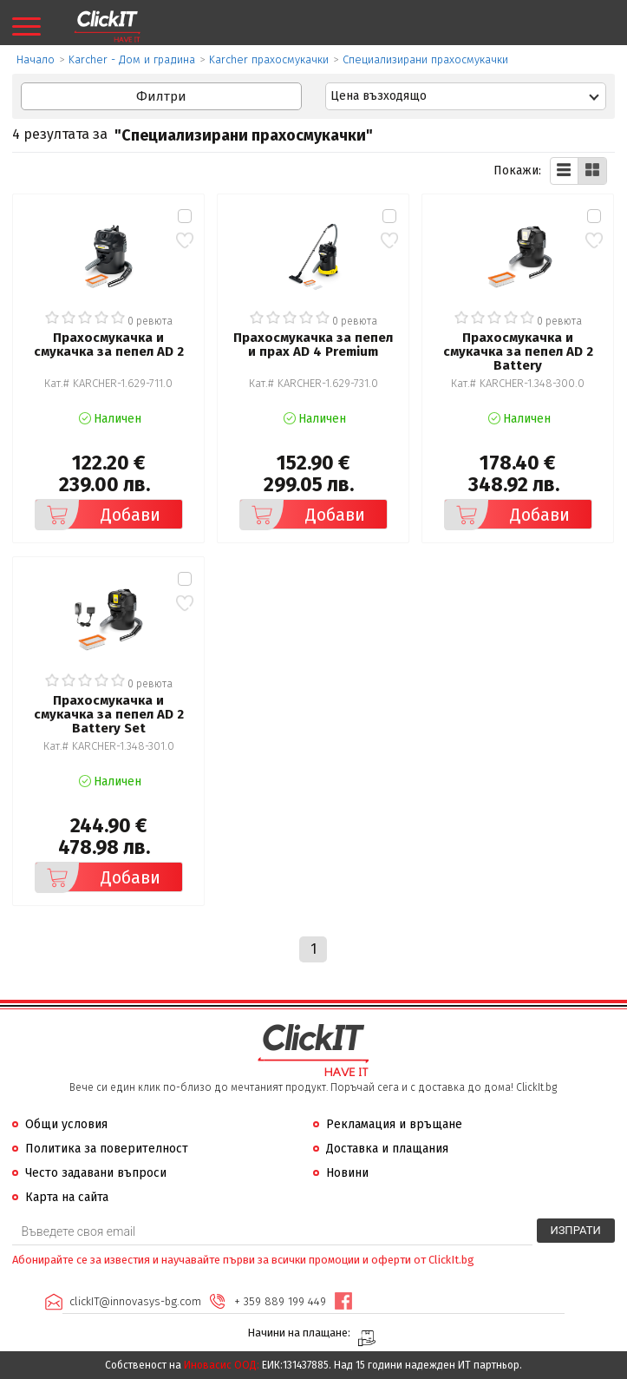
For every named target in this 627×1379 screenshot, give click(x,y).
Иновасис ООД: (221, 1365)
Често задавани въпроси (96, 1173)
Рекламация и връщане (394, 1124)
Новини (347, 1173)
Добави (98, 514)
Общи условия (66, 1124)
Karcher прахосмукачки (269, 59)
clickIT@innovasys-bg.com (135, 1301)
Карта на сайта (66, 1197)
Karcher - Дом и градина (132, 59)
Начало (35, 59)
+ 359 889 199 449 (280, 1301)
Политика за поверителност (106, 1148)
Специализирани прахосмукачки (425, 59)
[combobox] (465, 96)
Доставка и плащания (387, 1148)
